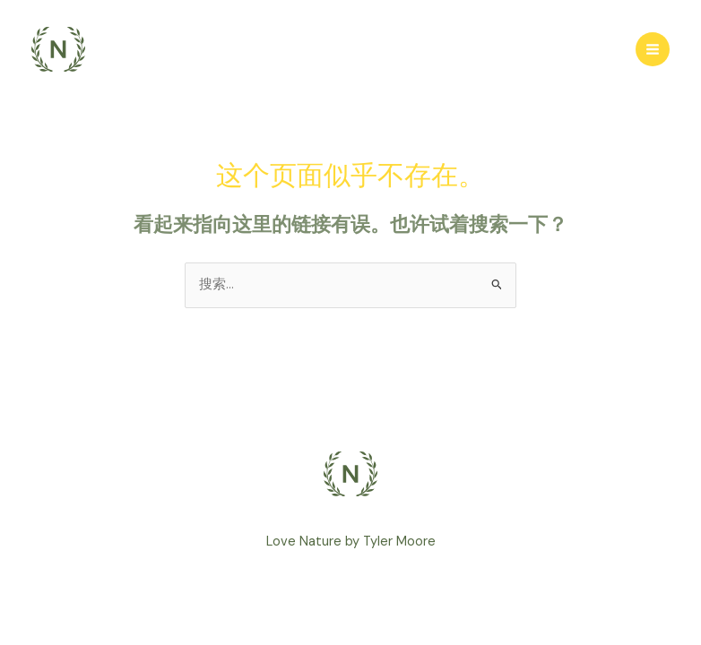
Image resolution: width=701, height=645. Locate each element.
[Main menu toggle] (653, 49)
